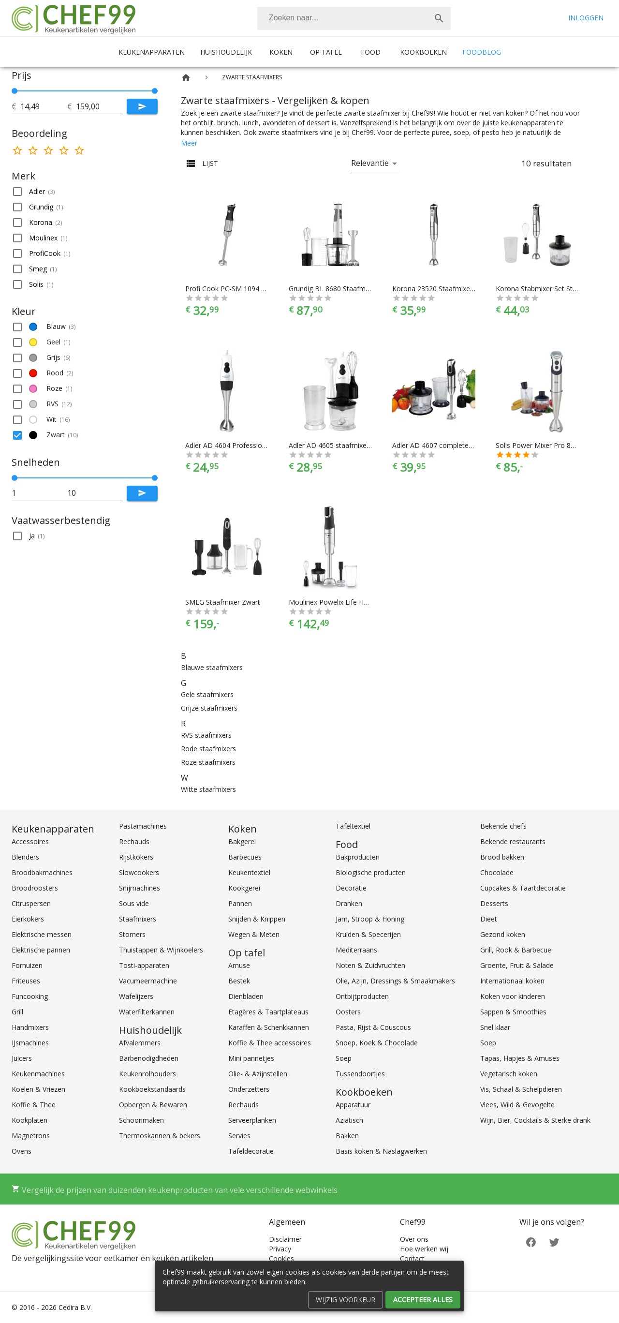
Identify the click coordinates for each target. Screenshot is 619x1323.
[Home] (186, 78)
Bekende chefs (503, 826)
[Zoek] (439, 18)
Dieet (488, 918)
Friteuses (26, 980)
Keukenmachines (38, 1073)
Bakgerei (242, 841)
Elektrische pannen (41, 949)
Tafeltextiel (353, 826)
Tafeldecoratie (251, 1151)
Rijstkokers (136, 857)
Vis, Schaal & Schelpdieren (521, 1089)
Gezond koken (502, 934)
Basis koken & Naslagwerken (381, 1151)
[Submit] (142, 106)
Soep (344, 1058)
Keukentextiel (249, 872)
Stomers (132, 934)
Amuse (239, 965)
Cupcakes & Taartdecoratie (523, 887)
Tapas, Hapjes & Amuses (520, 1058)
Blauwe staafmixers (212, 667)
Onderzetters (248, 1089)
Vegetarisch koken (508, 1073)
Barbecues (245, 857)
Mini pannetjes (251, 1058)
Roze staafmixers (208, 762)
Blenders (25, 857)
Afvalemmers (140, 1042)
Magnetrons (31, 1135)
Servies (239, 1135)
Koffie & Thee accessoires (269, 1042)
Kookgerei (244, 887)
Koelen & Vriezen (38, 1089)
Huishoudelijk (226, 52)
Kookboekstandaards (152, 1089)
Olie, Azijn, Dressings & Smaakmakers (395, 980)
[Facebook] (531, 1241)
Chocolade (497, 872)
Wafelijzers (136, 996)
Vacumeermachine (148, 980)
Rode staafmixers (208, 748)
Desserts (494, 903)
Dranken (349, 903)
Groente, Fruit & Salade (517, 965)
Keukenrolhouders (147, 1073)
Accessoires (30, 841)
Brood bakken (502, 857)
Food (371, 52)
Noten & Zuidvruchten (370, 965)
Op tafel (326, 52)
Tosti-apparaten (144, 965)
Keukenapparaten (151, 52)
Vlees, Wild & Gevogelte (517, 1104)
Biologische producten (371, 872)
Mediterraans (356, 949)
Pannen (240, 903)
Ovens (21, 1151)
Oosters (348, 1011)
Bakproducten (358, 857)
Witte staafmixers (208, 789)
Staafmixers (137, 918)
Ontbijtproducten (362, 996)
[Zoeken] (342, 18)
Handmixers (30, 1027)
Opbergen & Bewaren (153, 1104)
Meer (189, 143)
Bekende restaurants (512, 841)
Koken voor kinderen (512, 996)
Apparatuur (353, 1104)
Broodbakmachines (42, 872)
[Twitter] (554, 1241)
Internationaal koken (512, 980)
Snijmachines (139, 887)
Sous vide (134, 903)
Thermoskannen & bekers (159, 1135)
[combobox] (354, 18)
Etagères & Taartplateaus (268, 1011)
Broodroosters (35, 887)
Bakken (347, 1135)
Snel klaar (495, 1027)
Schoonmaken (141, 1120)
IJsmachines (30, 1042)
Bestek (239, 980)
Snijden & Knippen (256, 918)
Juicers (22, 1058)
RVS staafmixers (206, 735)
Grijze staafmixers (209, 708)
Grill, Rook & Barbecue (515, 949)
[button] (84, 191)
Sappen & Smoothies (513, 1011)
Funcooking (30, 996)
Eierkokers (28, 918)
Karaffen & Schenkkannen (268, 1027)
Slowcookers (139, 872)
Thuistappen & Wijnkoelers (161, 949)
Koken (281, 52)
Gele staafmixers (207, 694)
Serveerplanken (252, 1120)
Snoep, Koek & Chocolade (377, 1042)
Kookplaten (29, 1120)
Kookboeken (423, 52)
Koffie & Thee (34, 1104)
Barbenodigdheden (148, 1058)
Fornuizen (27, 965)
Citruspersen (31, 903)
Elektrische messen (42, 934)
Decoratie (351, 887)
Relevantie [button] (370, 163)
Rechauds (134, 841)
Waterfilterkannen (147, 1011)
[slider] (85, 91)
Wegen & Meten (254, 934)
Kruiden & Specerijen (368, 934)
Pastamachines (143, 826)
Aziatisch (349, 1120)
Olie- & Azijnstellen (257, 1073)
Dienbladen (246, 996)
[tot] (43, 106)
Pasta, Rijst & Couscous (373, 1027)
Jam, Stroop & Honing (370, 918)
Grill (17, 1011)
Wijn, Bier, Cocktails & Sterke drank (535, 1120)
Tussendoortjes (360, 1073)
